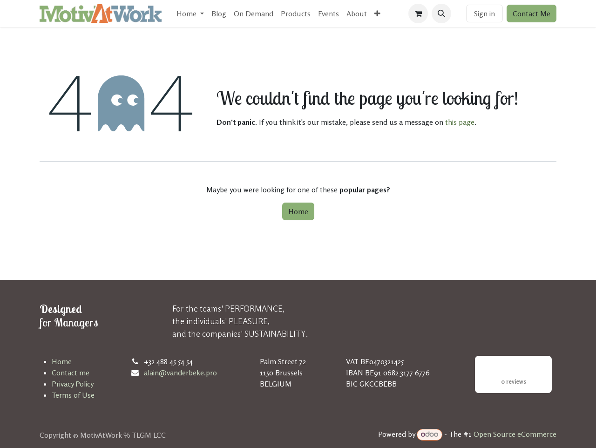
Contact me (70, 372)
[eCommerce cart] (418, 13)
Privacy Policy (73, 383)
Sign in (484, 13)
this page (459, 122)
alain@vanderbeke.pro (180, 372)
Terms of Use (73, 395)
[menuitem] (190, 13)
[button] (441, 13)
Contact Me (531, 13)
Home (298, 211)
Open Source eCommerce (515, 434)
